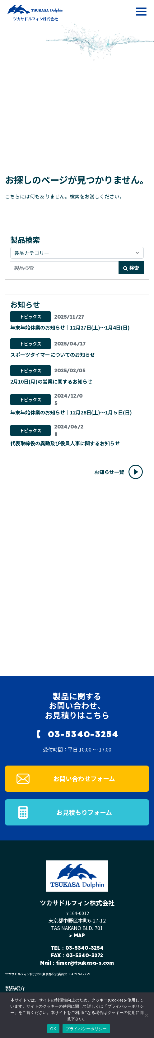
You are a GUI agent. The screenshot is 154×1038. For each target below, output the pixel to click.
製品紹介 (15, 988)
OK (53, 1028)
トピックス (30, 316)
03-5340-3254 (83, 733)
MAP (79, 935)
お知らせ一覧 (109, 472)
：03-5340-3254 (82, 948)
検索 (131, 268)
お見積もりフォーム (84, 812)
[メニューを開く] (141, 11)
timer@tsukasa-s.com (85, 963)
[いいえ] (146, 1015)
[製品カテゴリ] (77, 253)
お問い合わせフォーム (84, 778)
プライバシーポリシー (86, 1028)
